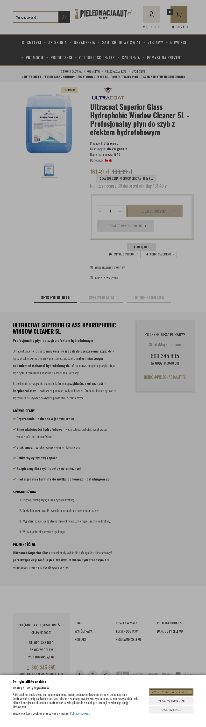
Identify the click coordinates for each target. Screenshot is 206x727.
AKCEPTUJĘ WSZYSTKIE (171, 692)
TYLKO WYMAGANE (171, 701)
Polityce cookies (80, 713)
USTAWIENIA (170, 710)
